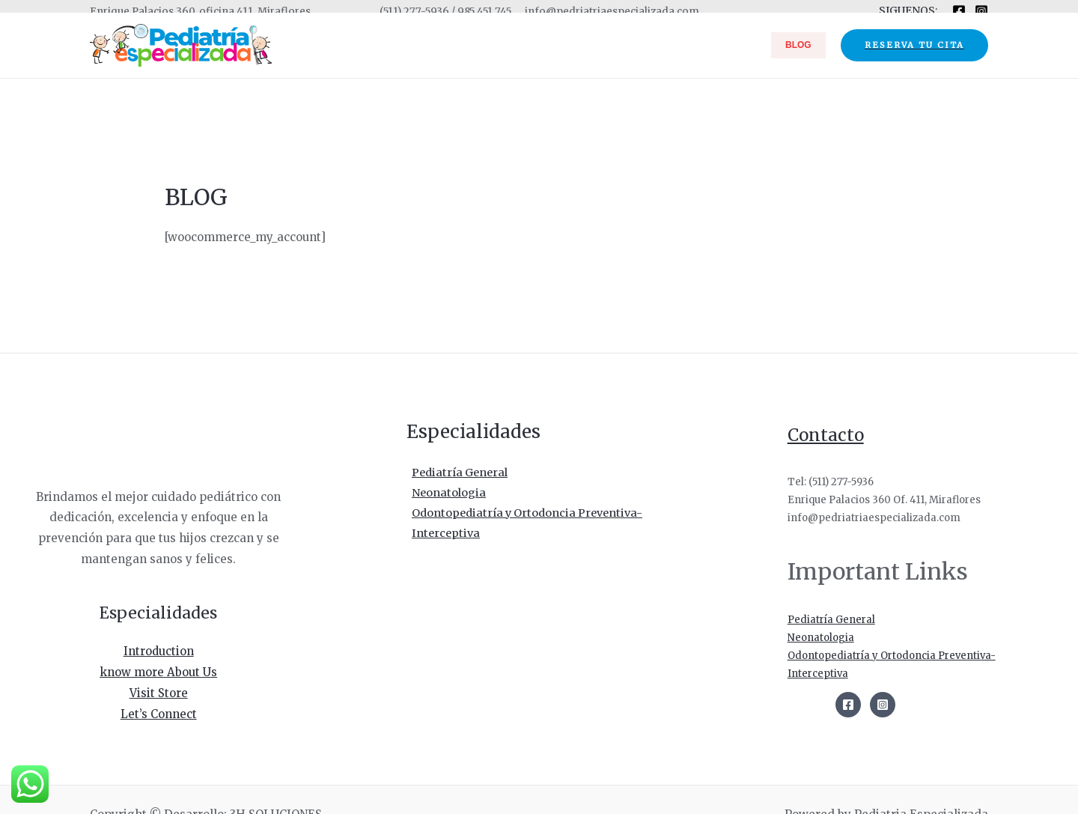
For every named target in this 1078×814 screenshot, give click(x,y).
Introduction (158, 651)
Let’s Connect (159, 713)
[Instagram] (981, 11)
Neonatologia (444, 494)
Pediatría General (457, 473)
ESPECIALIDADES (719, 45)
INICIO (565, 45)
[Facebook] (959, 11)
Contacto (829, 434)
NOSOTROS (622, 45)
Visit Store (159, 692)
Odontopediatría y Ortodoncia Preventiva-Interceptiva (526, 525)
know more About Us (158, 671)
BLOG (804, 45)
